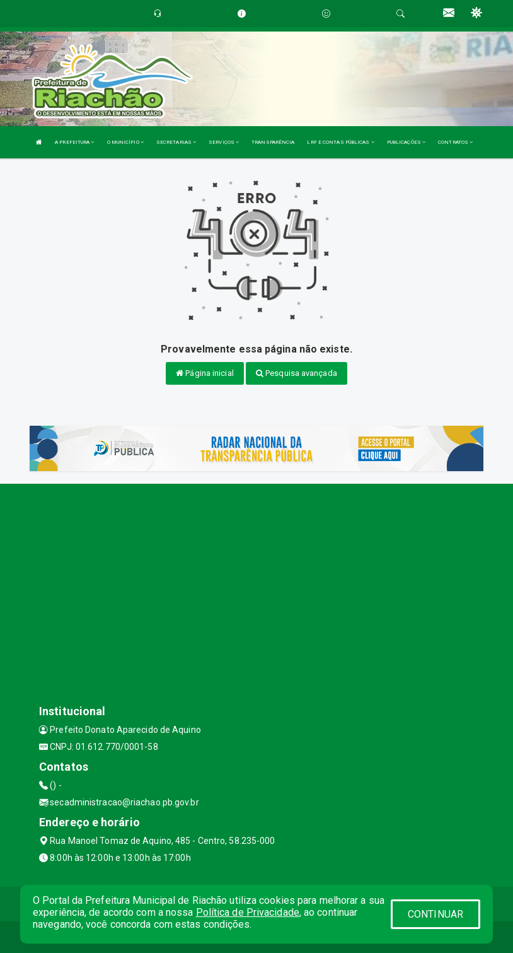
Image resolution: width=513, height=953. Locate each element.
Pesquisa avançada (296, 373)
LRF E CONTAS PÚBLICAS (340, 142)
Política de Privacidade (247, 912)
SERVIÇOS (224, 142)
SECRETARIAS (176, 142)
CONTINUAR (435, 914)
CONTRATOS (455, 142)
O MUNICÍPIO (125, 142)
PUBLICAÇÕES (406, 142)
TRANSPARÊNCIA (272, 142)
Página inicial (205, 373)
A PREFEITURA (74, 142)
